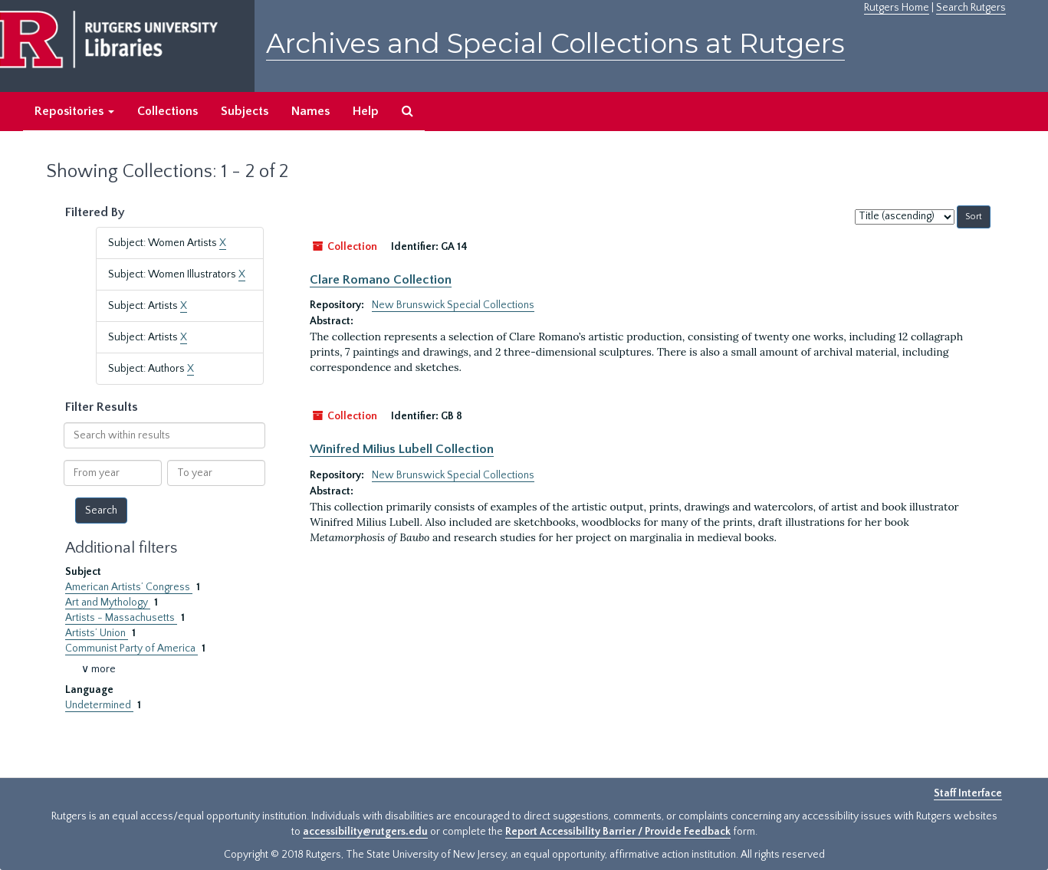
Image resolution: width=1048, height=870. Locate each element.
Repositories (74, 111)
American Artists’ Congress (128, 587)
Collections (167, 111)
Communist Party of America (131, 648)
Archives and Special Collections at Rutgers (555, 43)
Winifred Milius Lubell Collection (402, 449)
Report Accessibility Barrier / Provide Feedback (618, 832)
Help (366, 111)
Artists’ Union (96, 633)
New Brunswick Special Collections (453, 305)
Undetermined (99, 705)
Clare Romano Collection (381, 280)
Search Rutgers (971, 8)
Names (310, 111)
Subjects (244, 111)
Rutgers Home (896, 8)
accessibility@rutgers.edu (365, 832)
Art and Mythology (107, 602)
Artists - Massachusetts (121, 618)
